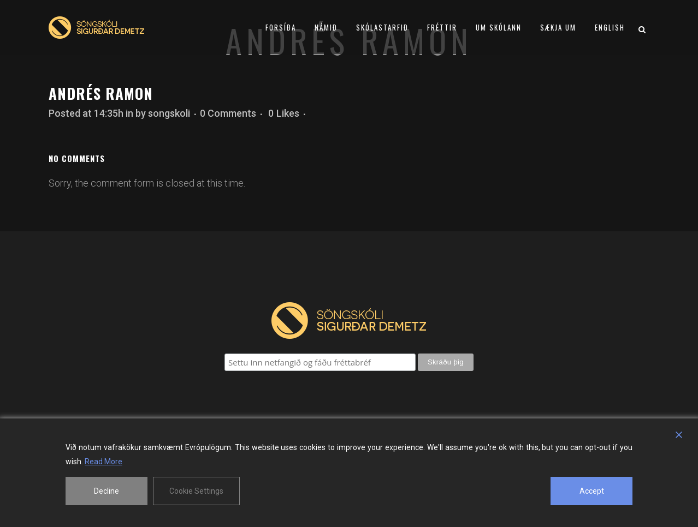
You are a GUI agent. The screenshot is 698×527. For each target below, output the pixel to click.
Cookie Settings (196, 491)
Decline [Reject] (106, 491)
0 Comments (228, 113)
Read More (103, 461)
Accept (591, 491)
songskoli (169, 113)
